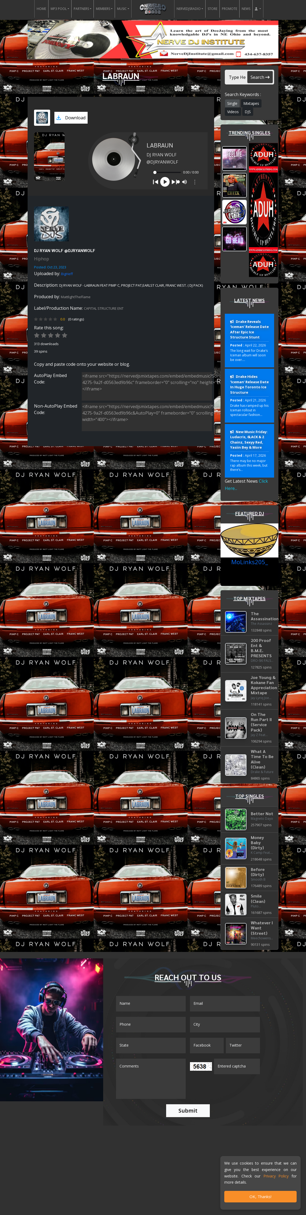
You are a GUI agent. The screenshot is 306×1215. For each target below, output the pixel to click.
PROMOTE (229, 8)
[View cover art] (42, 118)
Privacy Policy (276, 1176)
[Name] (151, 1003)
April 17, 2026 (255, 455)
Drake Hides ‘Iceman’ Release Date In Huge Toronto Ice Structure (249, 384)
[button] (257, 9)
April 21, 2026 (255, 400)
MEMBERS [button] (103, 8)
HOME (41, 8)
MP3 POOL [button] (59, 8)
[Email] (225, 1003)
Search (260, 77)
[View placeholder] (51, 224)
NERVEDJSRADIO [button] (189, 8)
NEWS (246, 8)
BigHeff (67, 273)
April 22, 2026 (255, 345)
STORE (212, 8)
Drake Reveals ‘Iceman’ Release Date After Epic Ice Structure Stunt (249, 329)
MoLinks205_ (249, 562)
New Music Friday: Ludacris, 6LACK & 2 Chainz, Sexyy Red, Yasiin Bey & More (249, 439)
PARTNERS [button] (81, 8)
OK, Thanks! (260, 1196)
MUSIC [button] (122, 8)
